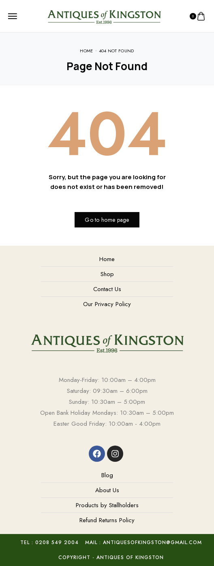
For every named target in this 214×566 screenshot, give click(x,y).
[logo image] (104, 15)
